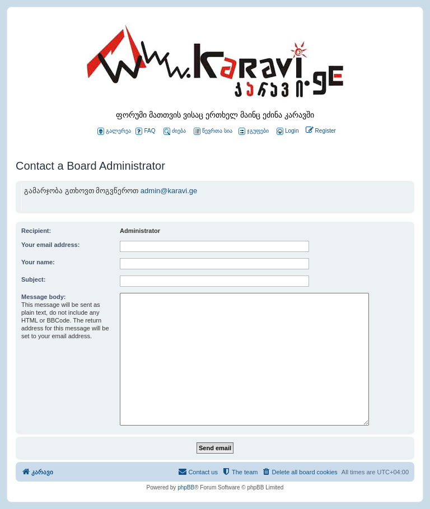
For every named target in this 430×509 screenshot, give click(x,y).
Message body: (43, 296)
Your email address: (50, 244)
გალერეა (114, 131)
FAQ (145, 131)
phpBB (185, 487)
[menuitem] (286, 131)
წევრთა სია (213, 131)
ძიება (174, 131)
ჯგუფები (254, 131)
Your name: (38, 262)
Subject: (33, 279)
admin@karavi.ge (169, 190)
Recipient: (36, 230)
